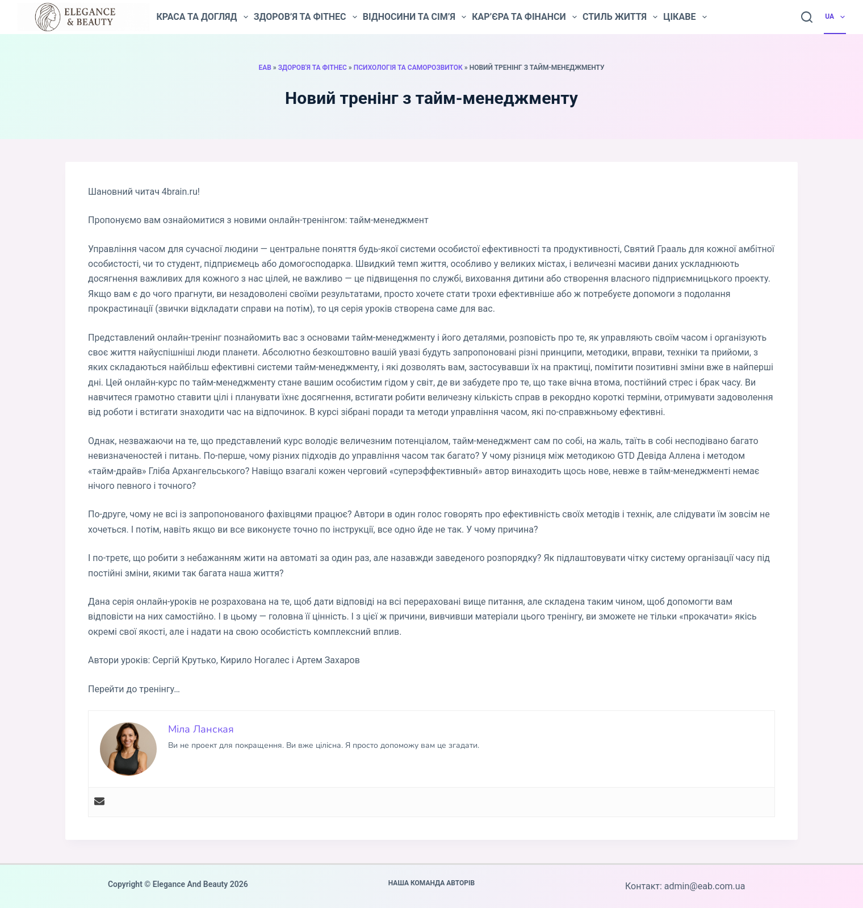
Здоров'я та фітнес (312, 68)
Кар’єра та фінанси (524, 17)
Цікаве (684, 17)
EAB (264, 68)
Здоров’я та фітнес (305, 17)
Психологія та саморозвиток (408, 68)
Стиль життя (620, 17)
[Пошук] (806, 17)
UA (835, 17)
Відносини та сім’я (414, 17)
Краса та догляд (202, 17)
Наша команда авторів (431, 883)
